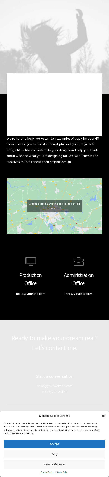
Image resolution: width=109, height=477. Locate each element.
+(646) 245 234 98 (54, 392)
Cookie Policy (47, 472)
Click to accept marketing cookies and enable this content (54, 206)
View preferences (55, 464)
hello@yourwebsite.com (54, 386)
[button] (103, 416)
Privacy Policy (61, 472)
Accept (54, 444)
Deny (54, 454)
